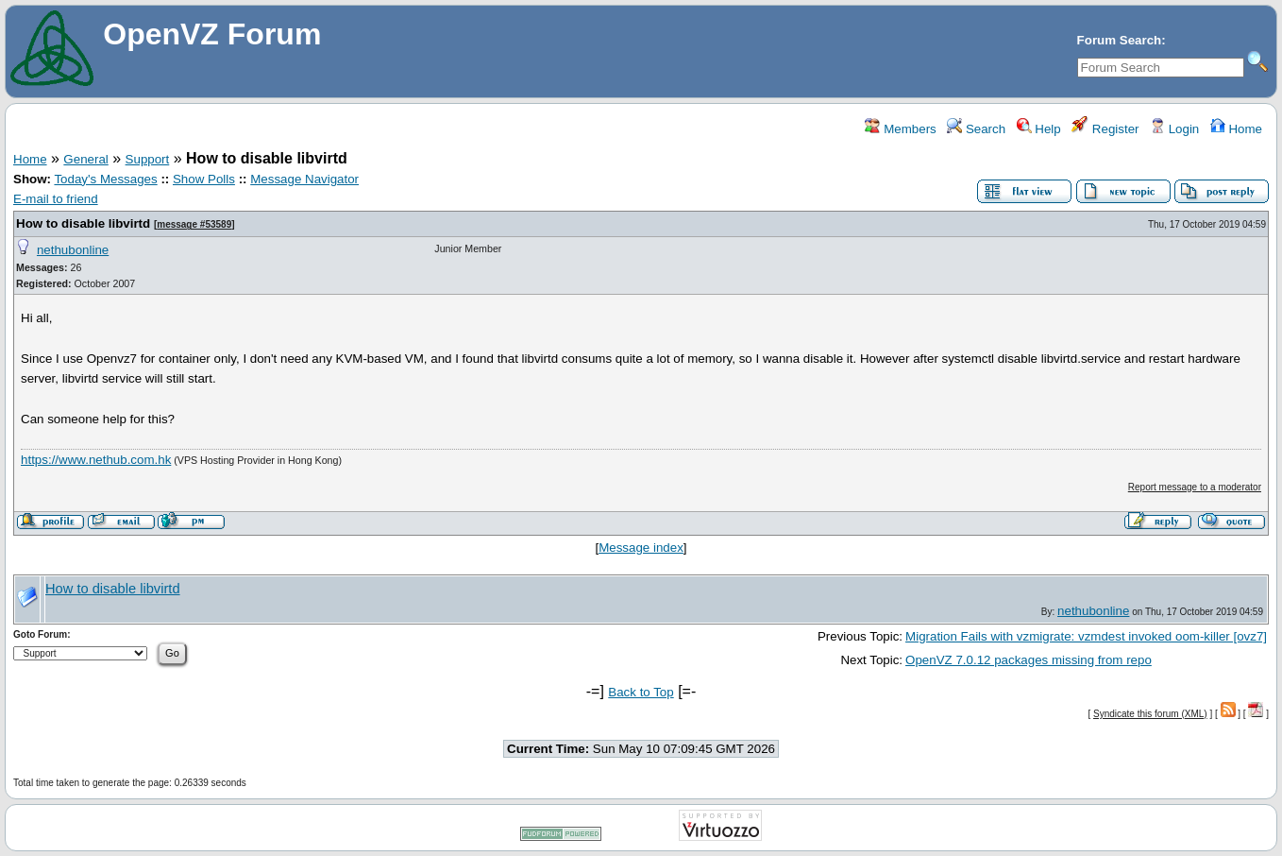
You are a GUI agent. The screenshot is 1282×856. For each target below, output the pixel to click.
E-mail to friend (55, 199)
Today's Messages (105, 179)
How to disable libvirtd (83, 223)
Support (148, 159)
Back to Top (640, 692)
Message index (641, 547)
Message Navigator (304, 179)
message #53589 (194, 224)
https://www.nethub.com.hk (96, 460)
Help (1039, 129)
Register (1105, 129)
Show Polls (204, 179)
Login (1174, 129)
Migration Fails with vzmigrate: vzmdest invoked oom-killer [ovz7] (1086, 636)
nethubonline (73, 250)
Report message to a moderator (1194, 487)
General (85, 159)
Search (976, 129)
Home (1236, 129)
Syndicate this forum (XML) (1150, 714)
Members (900, 129)
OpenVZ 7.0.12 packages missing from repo (1028, 660)
